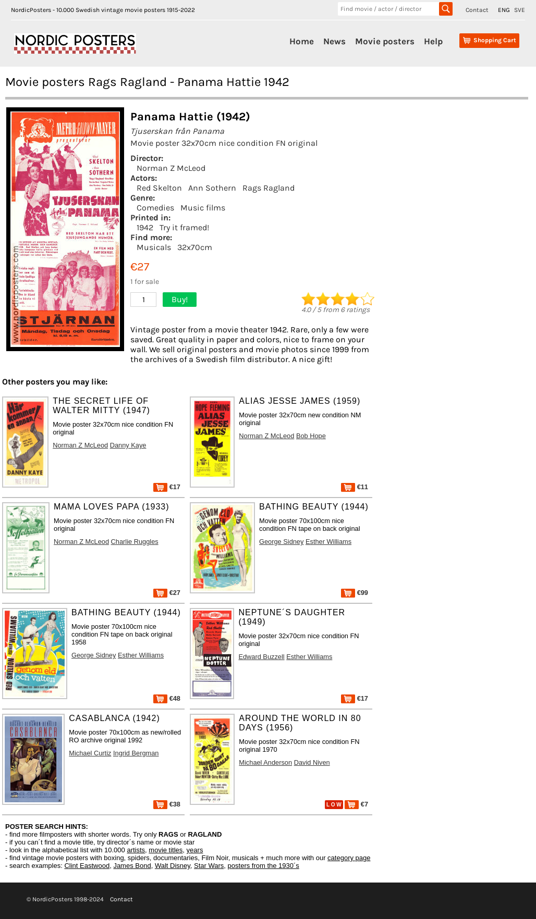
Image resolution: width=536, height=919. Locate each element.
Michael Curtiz (90, 753)
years (195, 850)
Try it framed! (184, 227)
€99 (354, 593)
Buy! (180, 299)
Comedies (155, 208)
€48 (166, 698)
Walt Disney (172, 866)
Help (433, 41)
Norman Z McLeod (171, 168)
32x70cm (194, 247)
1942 (145, 227)
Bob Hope (311, 436)
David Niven (312, 762)
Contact (477, 10)
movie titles (165, 850)
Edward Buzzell (261, 657)
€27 (166, 593)
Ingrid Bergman (136, 753)
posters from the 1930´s (263, 866)
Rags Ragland (268, 188)
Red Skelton (159, 188)
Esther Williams (328, 541)
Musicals (154, 247)
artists (136, 850)
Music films (202, 208)
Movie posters (385, 41)
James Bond (132, 866)
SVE (519, 10)
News (334, 41)
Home (301, 41)
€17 (166, 487)
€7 (356, 804)
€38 (166, 804)
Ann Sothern (212, 188)
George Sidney (281, 541)
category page (348, 858)
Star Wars (209, 866)
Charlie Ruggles (135, 541)
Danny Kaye (128, 445)
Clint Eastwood (86, 866)
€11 (354, 487)
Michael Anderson (265, 762)
